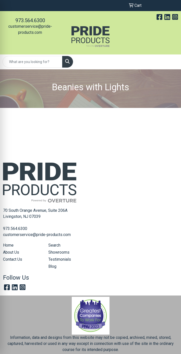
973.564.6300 (30, 20)
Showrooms (58, 252)
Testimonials (59, 259)
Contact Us (12, 259)
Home (8, 245)
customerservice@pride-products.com (37, 234)
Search (54, 245)
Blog (52, 266)
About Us (11, 252)
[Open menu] (171, 62)
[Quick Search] (32, 62)
